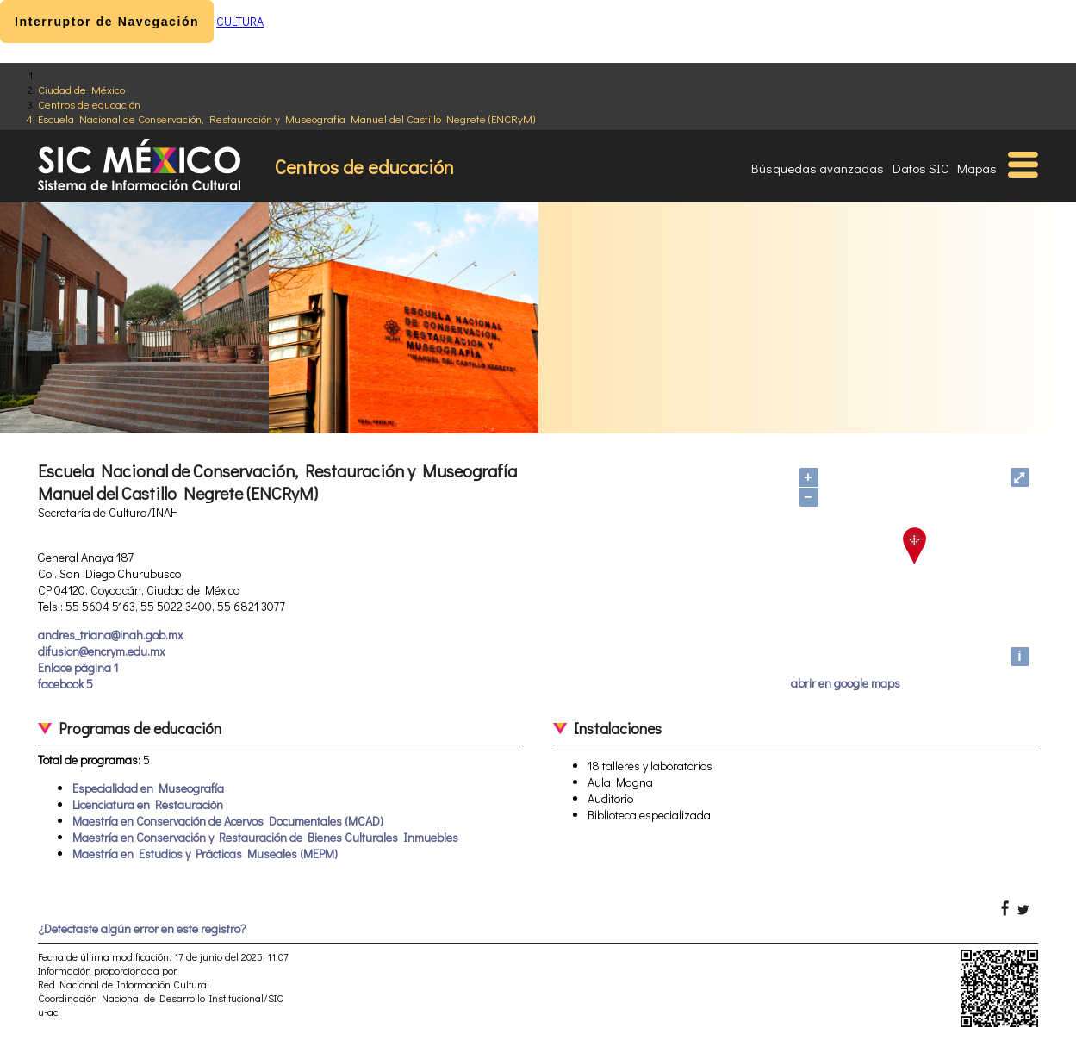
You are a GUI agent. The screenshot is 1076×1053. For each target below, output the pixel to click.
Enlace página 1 (78, 667)
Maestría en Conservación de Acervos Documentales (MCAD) (227, 821)
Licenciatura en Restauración (147, 804)
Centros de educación (89, 104)
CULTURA (240, 21)
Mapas (977, 168)
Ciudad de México (81, 89)
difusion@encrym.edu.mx (101, 651)
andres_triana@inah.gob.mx (110, 634)
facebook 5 (65, 684)
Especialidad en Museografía (148, 788)
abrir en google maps (845, 683)
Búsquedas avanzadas (817, 168)
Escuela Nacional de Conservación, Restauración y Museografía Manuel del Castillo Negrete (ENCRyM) (286, 118)
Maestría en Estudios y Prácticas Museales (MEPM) (205, 853)
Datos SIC (920, 168)
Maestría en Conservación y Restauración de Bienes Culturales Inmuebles (265, 837)
